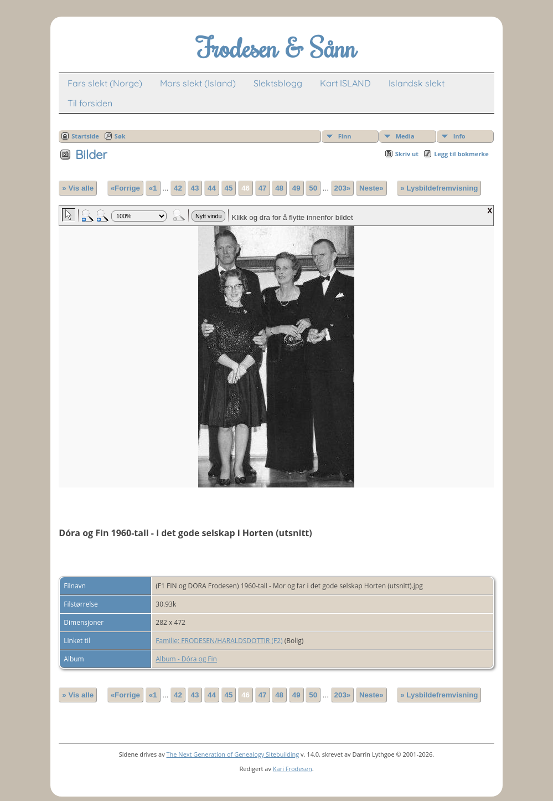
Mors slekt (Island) (198, 83)
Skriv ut (406, 154)
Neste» (371, 188)
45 (229, 188)
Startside (85, 136)
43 (195, 188)
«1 (153, 188)
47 (263, 188)
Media (405, 136)
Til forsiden (90, 103)
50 (313, 188)
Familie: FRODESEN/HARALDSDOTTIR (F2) (219, 640)
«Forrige (125, 188)
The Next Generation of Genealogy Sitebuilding (233, 754)
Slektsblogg (278, 83)
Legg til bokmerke (461, 154)
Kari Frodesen (292, 768)
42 (178, 188)
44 (212, 188)
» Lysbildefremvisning (439, 188)
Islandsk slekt (417, 83)
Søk (120, 136)
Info (459, 136)
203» (342, 188)
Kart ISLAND (345, 83)
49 (296, 188)
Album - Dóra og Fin (186, 659)
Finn (345, 136)
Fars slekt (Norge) (105, 83)
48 (279, 188)
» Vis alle (78, 188)
